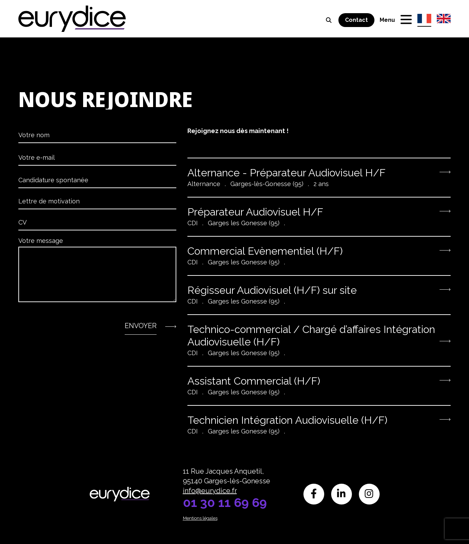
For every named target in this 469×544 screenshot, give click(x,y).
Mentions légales (200, 518)
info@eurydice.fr (210, 490)
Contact (356, 20)
